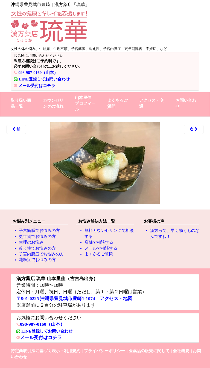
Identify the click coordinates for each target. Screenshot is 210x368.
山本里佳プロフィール (85, 103)
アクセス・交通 (151, 103)
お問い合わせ (186, 103)
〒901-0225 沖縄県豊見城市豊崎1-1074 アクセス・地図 (74, 298)
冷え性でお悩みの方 (37, 248)
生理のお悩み (31, 242)
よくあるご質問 (117, 103)
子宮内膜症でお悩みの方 (41, 254)
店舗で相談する (98, 242)
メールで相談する (100, 248)
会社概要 (181, 351)
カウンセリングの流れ (53, 103)
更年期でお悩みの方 (37, 236)
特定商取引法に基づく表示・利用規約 (45, 351)
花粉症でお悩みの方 (37, 260)
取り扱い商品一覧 (21, 103)
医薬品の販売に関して (149, 351)
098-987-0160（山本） (38, 72)
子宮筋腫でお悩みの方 (39, 230)
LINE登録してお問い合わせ (44, 79)
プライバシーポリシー (104, 351)
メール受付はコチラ (36, 85)
